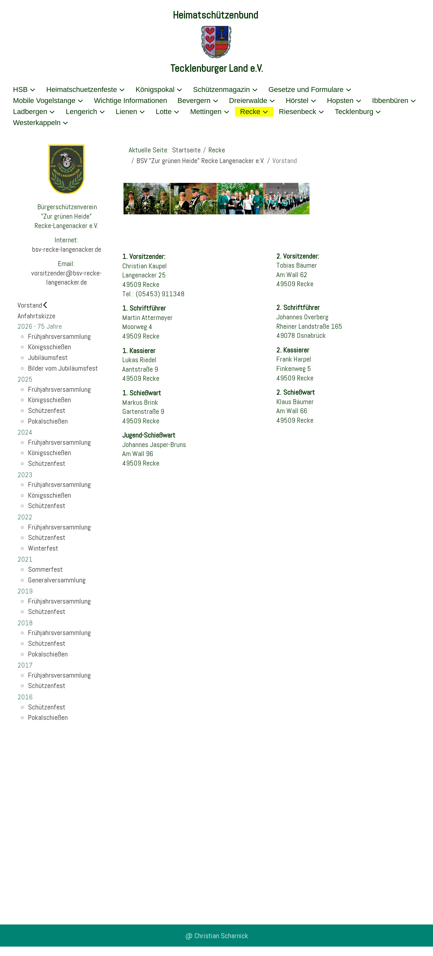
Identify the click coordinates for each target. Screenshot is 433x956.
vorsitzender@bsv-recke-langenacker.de (66, 277)
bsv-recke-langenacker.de (66, 249)
